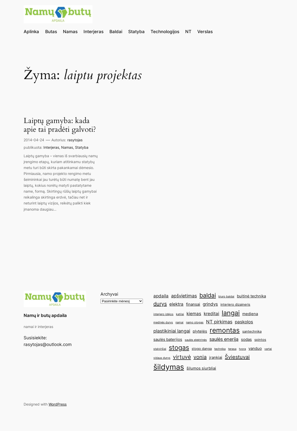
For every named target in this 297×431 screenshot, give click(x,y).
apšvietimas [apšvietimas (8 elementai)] (184, 295)
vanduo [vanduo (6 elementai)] (255, 348)
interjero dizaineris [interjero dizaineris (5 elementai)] (235, 304)
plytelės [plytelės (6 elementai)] (200, 331)
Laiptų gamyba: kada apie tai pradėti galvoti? (60, 125)
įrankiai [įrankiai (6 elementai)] (215, 357)
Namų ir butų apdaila (45, 315)
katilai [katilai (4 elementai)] (180, 314)
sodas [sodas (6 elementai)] (246, 339)
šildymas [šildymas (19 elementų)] (168, 366)
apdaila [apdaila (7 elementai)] (161, 295)
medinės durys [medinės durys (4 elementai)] (163, 322)
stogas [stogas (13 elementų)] (179, 347)
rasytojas (74, 140)
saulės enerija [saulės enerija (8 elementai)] (223, 339)
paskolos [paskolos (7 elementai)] (244, 321)
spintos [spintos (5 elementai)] (260, 340)
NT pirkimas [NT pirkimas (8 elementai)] (219, 321)
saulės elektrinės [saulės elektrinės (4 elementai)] (196, 340)
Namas (67, 147)
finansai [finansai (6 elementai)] (193, 304)
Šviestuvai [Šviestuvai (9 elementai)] (237, 357)
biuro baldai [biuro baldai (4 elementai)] (226, 296)
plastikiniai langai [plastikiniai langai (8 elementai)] (171, 331)
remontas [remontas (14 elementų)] (225, 330)
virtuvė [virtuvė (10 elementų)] (182, 356)
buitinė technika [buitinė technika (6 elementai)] (251, 296)
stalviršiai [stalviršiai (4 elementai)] (159, 349)
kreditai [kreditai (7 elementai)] (211, 313)
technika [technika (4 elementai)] (220, 349)
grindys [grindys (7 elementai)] (210, 304)
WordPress (58, 404)
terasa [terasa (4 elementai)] (232, 349)
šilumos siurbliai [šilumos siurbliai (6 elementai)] (201, 368)
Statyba (81, 147)
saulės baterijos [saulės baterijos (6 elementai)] (167, 339)
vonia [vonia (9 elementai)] (200, 357)
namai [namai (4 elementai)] (179, 322)
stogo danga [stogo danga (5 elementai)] (202, 348)
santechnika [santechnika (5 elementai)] (252, 331)
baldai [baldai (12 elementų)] (207, 295)
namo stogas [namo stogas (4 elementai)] (194, 322)
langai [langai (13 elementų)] (231, 313)
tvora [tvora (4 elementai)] (242, 349)
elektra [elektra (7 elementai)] (176, 304)
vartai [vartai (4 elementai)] (268, 349)
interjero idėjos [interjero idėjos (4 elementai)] (163, 314)
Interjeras (51, 147)
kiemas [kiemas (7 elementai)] (194, 313)
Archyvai (109, 294)
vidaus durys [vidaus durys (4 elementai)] (161, 358)
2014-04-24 (34, 140)
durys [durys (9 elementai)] (160, 304)
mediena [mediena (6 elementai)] (250, 313)
